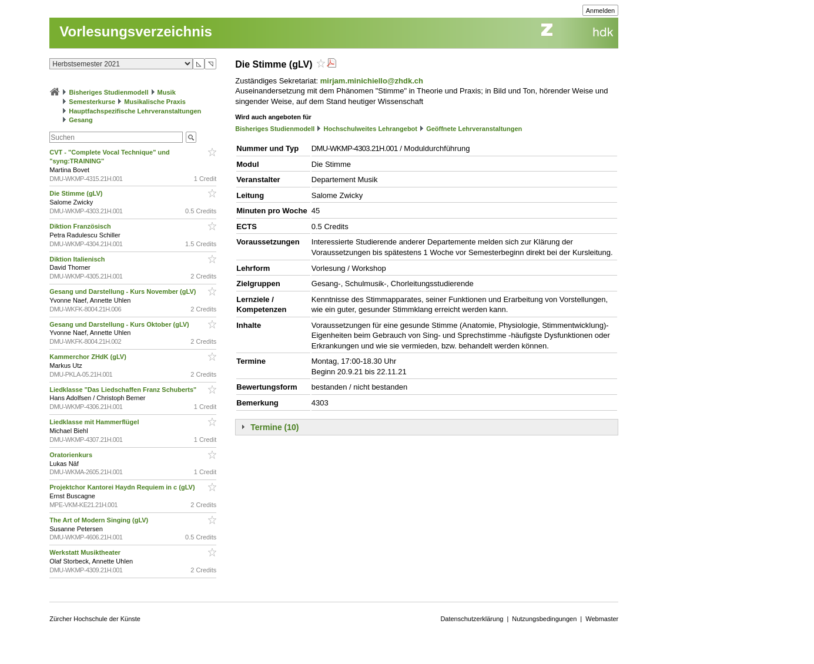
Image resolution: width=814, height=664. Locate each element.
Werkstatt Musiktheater (85, 552)
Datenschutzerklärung (471, 618)
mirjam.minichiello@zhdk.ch (371, 80)
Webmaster (601, 618)
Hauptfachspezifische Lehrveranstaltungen (135, 111)
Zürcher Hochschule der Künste (94, 618)
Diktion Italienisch (77, 259)
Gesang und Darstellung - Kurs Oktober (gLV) (120, 324)
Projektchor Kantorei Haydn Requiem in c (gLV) (122, 487)
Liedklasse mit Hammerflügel (94, 421)
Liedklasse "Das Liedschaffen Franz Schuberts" (123, 389)
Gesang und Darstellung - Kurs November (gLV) (123, 291)
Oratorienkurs (71, 454)
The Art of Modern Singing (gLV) (99, 520)
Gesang (80, 119)
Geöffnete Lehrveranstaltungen (474, 128)
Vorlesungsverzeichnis (135, 31)
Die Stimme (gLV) (76, 193)
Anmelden (600, 10)
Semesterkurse (92, 101)
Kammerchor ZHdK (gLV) (88, 356)
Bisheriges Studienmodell (108, 92)
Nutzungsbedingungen (544, 618)
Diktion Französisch (81, 226)
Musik (167, 92)
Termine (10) (274, 427)
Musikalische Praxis (155, 101)
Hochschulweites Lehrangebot (370, 128)
